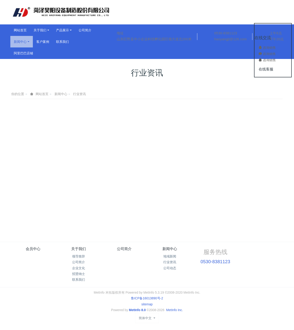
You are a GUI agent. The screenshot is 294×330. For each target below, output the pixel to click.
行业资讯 (79, 94)
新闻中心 (60, 94)
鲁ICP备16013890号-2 (147, 298)
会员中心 (33, 249)
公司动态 (169, 268)
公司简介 (78, 262)
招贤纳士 (78, 274)
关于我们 (78, 249)
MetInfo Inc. (174, 310)
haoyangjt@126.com (230, 39)
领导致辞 (78, 256)
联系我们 (78, 279)
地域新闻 (169, 256)
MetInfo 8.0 (137, 310)
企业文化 (78, 268)
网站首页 (20, 30)
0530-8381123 (225, 33)
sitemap (147, 304)
